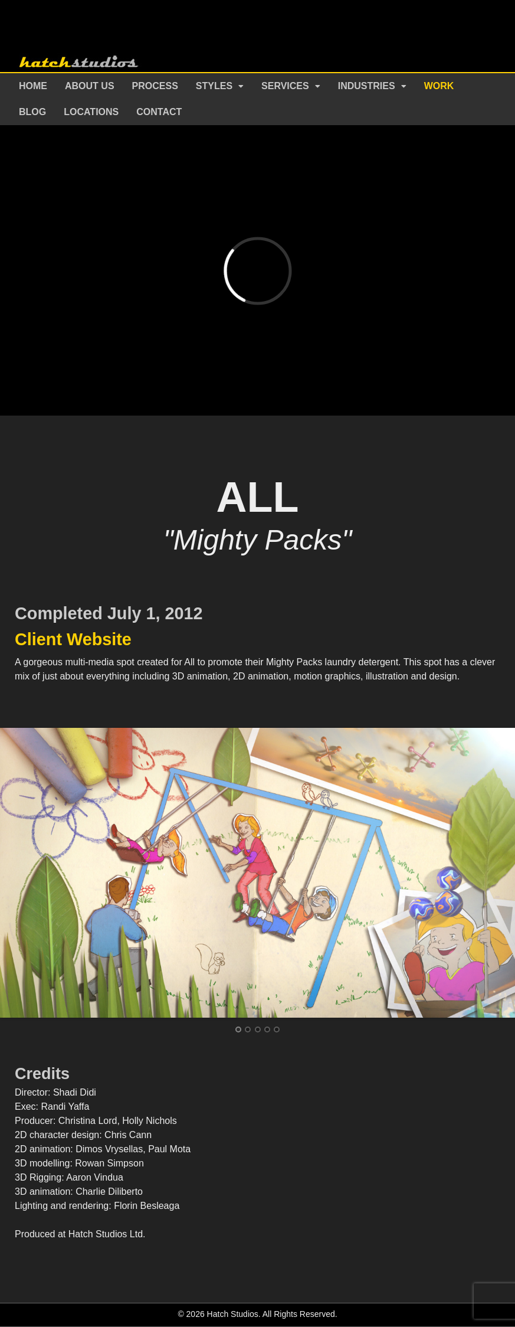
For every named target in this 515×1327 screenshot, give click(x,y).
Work (439, 86)
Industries (366, 86)
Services (285, 86)
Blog (32, 112)
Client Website (73, 639)
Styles (214, 86)
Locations (91, 112)
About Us (89, 86)
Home (33, 86)
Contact (159, 112)
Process (155, 86)
